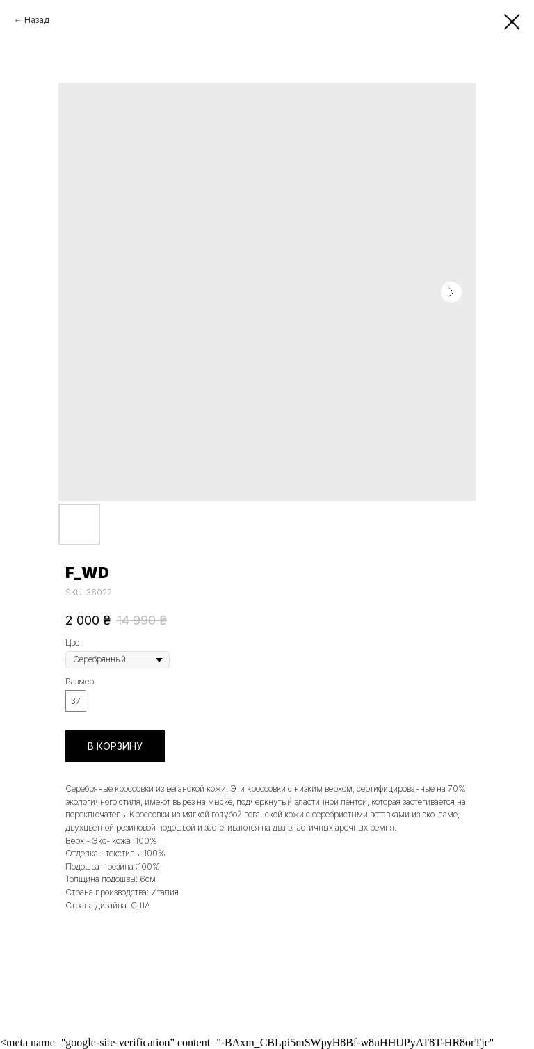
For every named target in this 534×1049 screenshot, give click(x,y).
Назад (36, 20)
